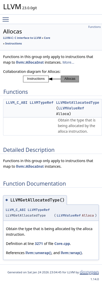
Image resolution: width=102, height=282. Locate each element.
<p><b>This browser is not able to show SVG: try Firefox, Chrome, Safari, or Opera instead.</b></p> (51, 79)
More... (68, 62)
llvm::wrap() (71, 252)
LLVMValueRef (71, 108)
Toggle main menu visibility (7, 17)
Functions (94, 27)
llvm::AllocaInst (30, 62)
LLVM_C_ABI (16, 102)
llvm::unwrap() (38, 252)
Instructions (13, 43)
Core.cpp (62, 243)
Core (47, 38)
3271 (39, 243)
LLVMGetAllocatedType (77, 102)
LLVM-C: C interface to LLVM (22, 38)
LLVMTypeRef (41, 102)
